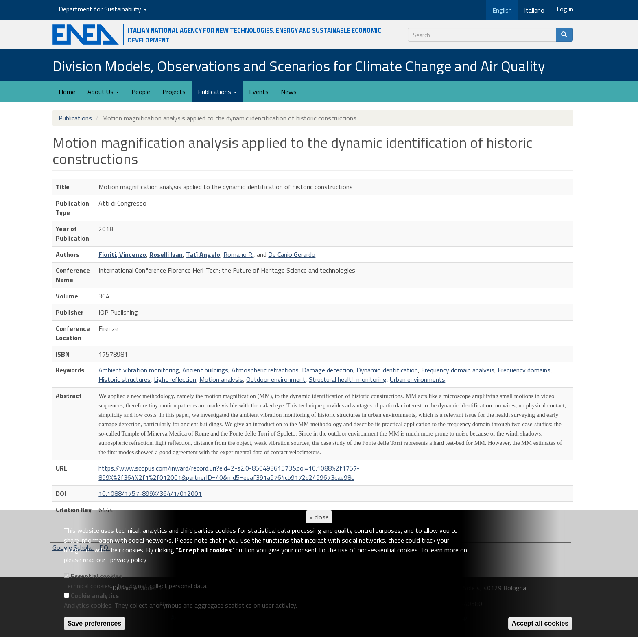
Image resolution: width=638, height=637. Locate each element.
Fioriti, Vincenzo (122, 254)
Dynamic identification (387, 370)
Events (259, 91)
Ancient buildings (205, 370)
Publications (217, 91)
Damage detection (327, 370)
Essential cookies (96, 576)
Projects (174, 91)
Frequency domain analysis (457, 370)
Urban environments (417, 379)
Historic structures (124, 379)
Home (67, 91)
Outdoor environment (276, 379)
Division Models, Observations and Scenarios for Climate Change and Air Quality (298, 66)
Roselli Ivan (166, 254)
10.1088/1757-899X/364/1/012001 (150, 493)
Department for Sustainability (103, 9)
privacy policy (128, 560)
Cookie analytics (95, 595)
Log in (565, 9)
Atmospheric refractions (265, 370)
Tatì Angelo (203, 254)
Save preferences (95, 623)
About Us (103, 91)
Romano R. (238, 254)
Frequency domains (524, 370)
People (140, 91)
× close (319, 517)
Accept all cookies (540, 623)
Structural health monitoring (348, 379)
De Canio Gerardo (291, 254)
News (289, 91)
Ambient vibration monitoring (138, 370)
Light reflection (175, 379)
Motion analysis (221, 379)
